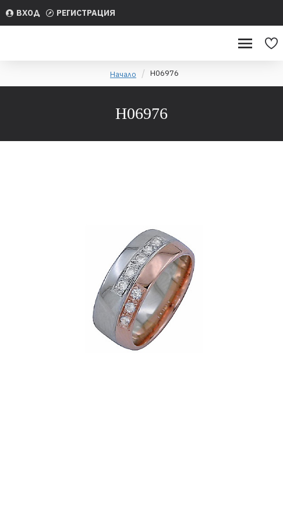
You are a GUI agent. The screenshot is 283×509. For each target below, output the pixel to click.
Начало (123, 74)
